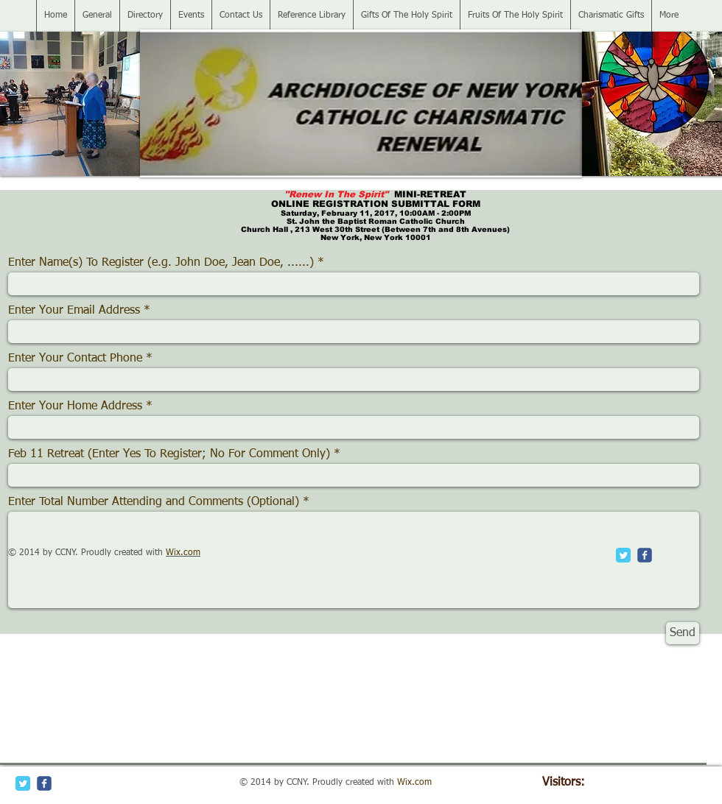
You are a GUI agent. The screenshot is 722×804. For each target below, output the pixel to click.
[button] (70, 104)
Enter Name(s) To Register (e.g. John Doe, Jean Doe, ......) (161, 263)
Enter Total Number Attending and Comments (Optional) (153, 502)
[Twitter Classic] (623, 555)
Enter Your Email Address (74, 311)
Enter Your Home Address (75, 406)
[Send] (682, 633)
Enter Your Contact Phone (75, 358)
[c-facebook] (644, 555)
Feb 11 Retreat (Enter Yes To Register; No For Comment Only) (171, 454)
